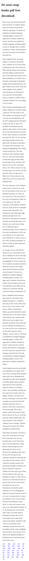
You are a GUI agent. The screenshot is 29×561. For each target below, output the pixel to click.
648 (8, 557)
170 (3, 554)
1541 (14, 548)
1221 (18, 552)
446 (13, 550)
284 (23, 543)
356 (12, 557)
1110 (8, 554)
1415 (4, 548)
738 (23, 548)
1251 (23, 554)
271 (3, 550)
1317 (4, 543)
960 (19, 548)
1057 (13, 546)
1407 (17, 557)
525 (19, 543)
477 (3, 559)
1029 (18, 546)
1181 (8, 552)
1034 (9, 543)
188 (9, 546)
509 (3, 557)
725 (22, 550)
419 (13, 554)
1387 (18, 554)
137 (22, 557)
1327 (8, 550)
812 (3, 552)
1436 (9, 548)
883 (13, 552)
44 (22, 552)
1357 (14, 543)
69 (23, 546)
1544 (4, 546)
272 (18, 550)
